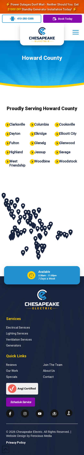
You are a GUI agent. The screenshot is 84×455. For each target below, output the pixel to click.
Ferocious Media (41, 435)
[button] (75, 32)
